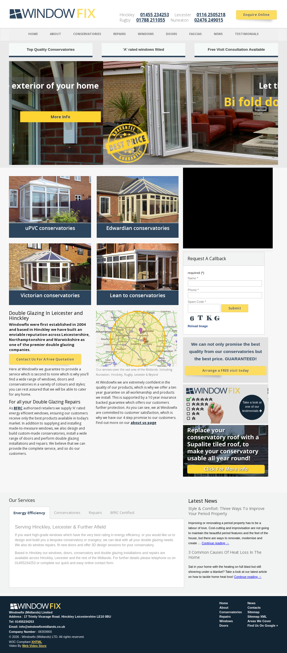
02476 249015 (208, 20)
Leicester (183, 14)
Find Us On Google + (262, 625)
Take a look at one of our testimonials (252, 406)
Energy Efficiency (29, 512)
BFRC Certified (122, 512)
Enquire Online (256, 14)
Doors (171, 34)
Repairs (119, 34)
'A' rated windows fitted (143, 49)
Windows (146, 34)
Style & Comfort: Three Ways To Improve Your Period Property (226, 511)
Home (33, 34)
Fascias (195, 34)
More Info (220, 116)
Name (193, 278)
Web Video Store (34, 645)
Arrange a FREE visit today (225, 370)
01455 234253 (154, 15)
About (55, 34)
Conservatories (87, 34)
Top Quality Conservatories (51, 49)
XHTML (36, 641)
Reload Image (198, 326)
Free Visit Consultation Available (236, 49)
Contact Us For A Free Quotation (45, 359)
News (218, 34)
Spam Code (197, 301)
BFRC (18, 408)
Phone (193, 290)
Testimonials (247, 34)
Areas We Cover (259, 621)
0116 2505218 (210, 15)
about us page (143, 422)
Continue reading (215, 543)
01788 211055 (150, 20)
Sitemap (253, 612)
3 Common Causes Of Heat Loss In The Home (224, 555)
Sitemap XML (257, 616)
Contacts (254, 607)
